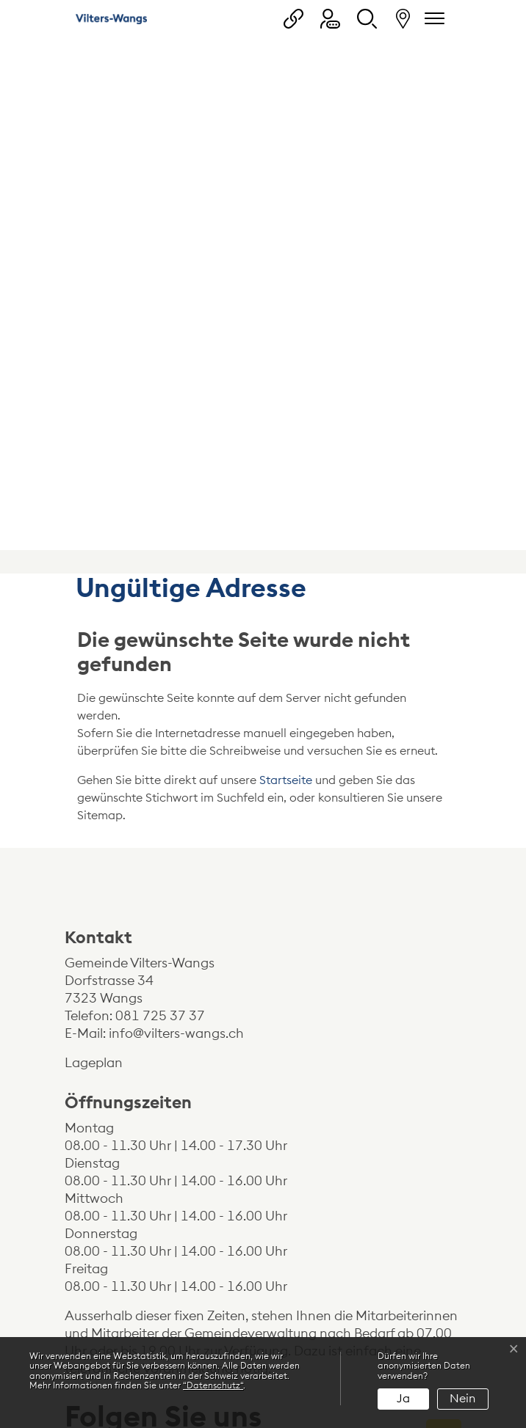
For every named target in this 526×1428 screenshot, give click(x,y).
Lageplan (106, 842)
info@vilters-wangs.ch (176, 813)
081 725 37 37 (160, 795)
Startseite (285, 560)
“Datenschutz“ (213, 1385)
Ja (403, 1399)
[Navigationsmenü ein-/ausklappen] (432, 19)
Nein (462, 1399)
